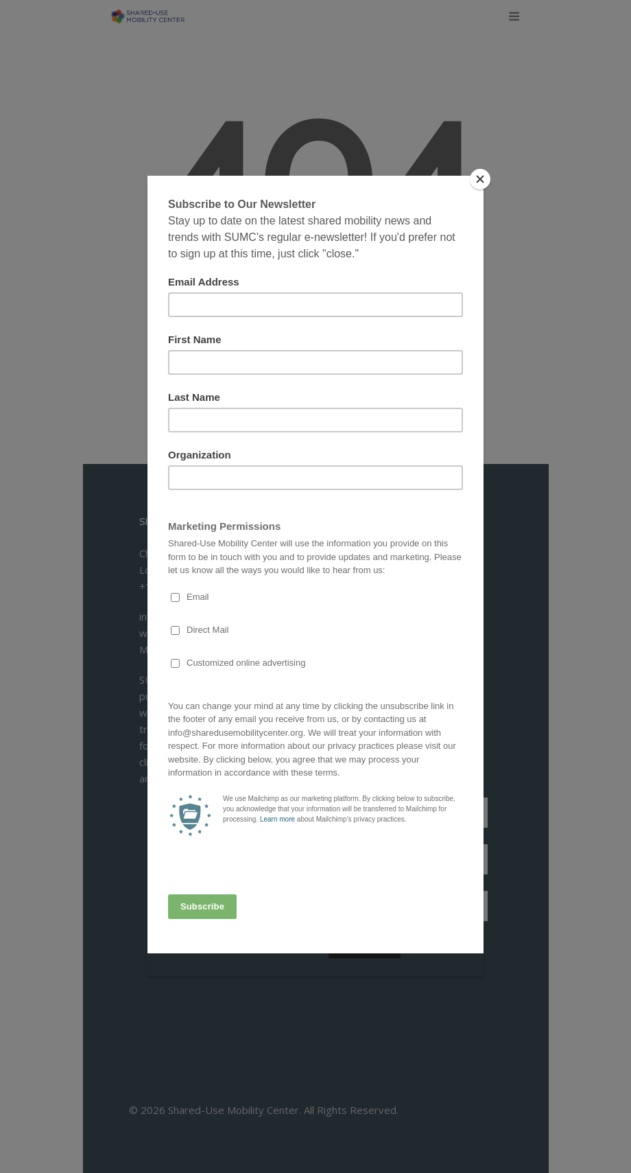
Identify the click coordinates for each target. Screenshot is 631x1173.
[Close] (480, 179)
